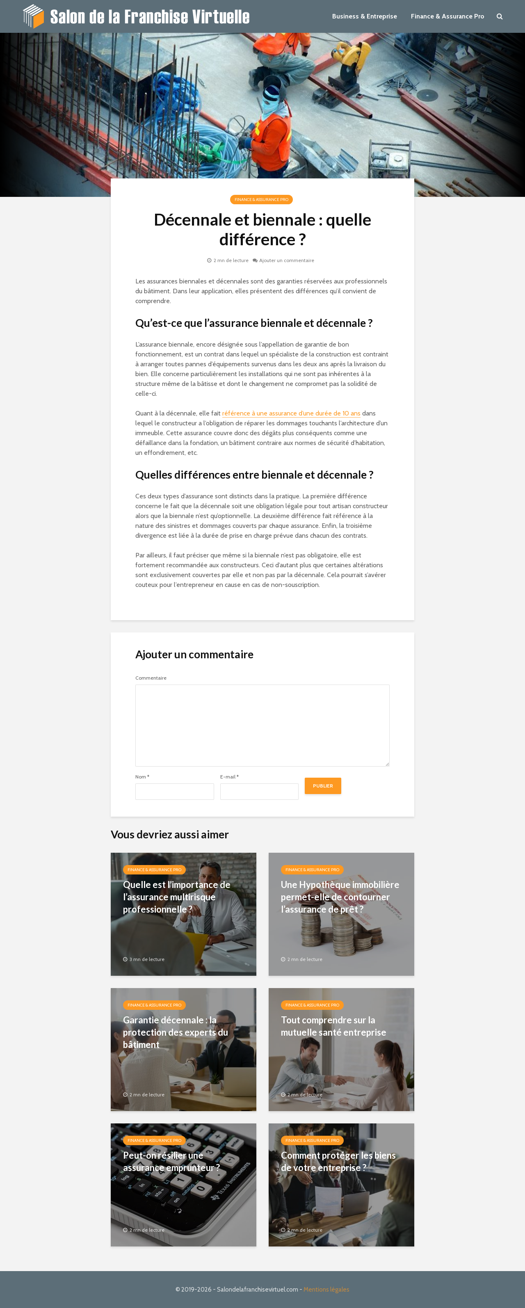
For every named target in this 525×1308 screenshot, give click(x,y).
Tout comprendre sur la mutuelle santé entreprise (333, 1026)
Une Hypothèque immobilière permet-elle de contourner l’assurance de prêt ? (340, 897)
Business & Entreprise (364, 16)
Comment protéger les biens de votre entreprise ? (338, 1161)
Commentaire (151, 678)
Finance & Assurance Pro (447, 16)
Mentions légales (326, 1289)
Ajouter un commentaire (286, 260)
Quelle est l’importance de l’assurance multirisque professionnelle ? (177, 897)
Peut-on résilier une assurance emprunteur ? (171, 1161)
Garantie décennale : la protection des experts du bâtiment (175, 1032)
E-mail (229, 776)
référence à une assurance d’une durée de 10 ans (291, 413)
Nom (142, 776)
